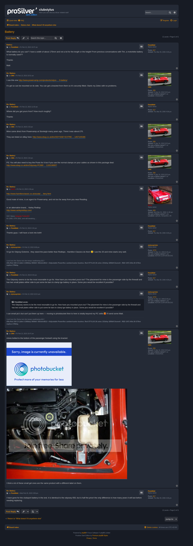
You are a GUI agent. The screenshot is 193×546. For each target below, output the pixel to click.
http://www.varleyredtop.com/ (19, 210)
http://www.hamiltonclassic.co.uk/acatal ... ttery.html (28, 194)
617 (154, 50)
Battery (9, 31)
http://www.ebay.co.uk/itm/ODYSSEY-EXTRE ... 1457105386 (59, 137)
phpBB (84, 533)
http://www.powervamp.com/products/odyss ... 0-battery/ (43, 80)
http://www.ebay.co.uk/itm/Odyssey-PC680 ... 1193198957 (31, 165)
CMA (149, 87)
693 (154, 210)
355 (154, 90)
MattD (150, 205)
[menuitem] (21, 20)
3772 (154, 250)
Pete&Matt (151, 45)
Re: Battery (10, 73)
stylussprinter (153, 245)
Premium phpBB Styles (100, 535)
